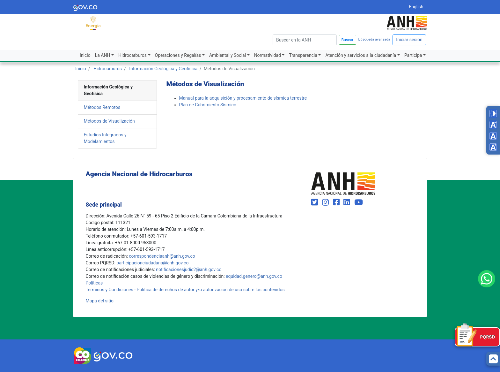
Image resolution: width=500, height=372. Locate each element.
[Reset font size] (493, 136)
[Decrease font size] (493, 124)
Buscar (348, 40)
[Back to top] (493, 359)
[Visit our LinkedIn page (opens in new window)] (347, 202)
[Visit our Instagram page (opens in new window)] (326, 202)
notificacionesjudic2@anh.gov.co (188, 269)
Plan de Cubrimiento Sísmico (207, 104)
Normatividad (267, 55)
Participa (413, 55)
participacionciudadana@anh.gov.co (152, 262)
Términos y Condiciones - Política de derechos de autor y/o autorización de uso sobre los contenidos (185, 289)
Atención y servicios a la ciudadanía (360, 55)
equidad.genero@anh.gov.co (254, 276)
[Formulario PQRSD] (477, 336)
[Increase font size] (493, 147)
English (416, 6)
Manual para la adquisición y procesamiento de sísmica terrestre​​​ (243, 98)
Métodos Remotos (102, 107)
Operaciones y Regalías (178, 55)
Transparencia (303, 55)
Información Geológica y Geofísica (163, 68)
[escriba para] (305, 39)
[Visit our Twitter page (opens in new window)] (315, 202)
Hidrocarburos (132, 55)
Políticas (94, 282)
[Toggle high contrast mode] (493, 113)
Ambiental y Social (227, 55)
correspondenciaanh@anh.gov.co (162, 256)
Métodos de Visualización (109, 121)
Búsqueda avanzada (374, 39)
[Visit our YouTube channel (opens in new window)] (358, 202)
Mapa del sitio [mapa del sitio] (100, 300)
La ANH (102, 55)
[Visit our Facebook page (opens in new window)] (337, 202)
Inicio (85, 55)
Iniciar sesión (409, 39)
